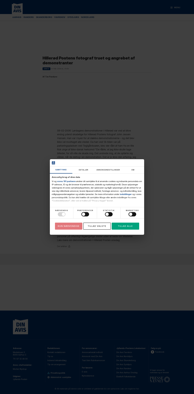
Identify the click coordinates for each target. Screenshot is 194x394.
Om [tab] (132, 170)
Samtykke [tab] (61, 170)
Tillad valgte (97, 226)
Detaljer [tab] (83, 170)
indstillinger (126, 194)
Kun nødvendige (68, 226)
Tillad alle (125, 226)
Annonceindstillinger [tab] (108, 170)
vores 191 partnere (66, 181)
